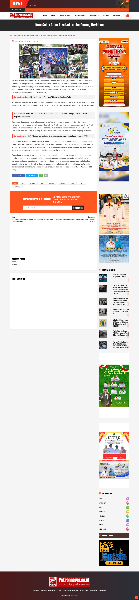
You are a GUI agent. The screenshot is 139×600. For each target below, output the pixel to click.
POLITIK (81, 183)
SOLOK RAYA (17, 186)
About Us (44, 591)
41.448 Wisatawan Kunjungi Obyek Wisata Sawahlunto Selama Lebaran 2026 (56, 136)
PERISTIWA (62, 183)
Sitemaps (36, 591)
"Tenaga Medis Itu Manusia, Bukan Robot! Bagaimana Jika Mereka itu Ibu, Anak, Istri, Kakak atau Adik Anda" (120, 345)
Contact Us (51, 591)
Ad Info (59, 591)
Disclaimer (93, 591)
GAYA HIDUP (32, 183)
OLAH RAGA (51, 183)
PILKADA (72, 183)
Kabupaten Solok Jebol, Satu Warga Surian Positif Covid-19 (121, 311)
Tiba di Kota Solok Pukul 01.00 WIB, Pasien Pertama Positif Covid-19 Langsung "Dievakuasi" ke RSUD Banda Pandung (121, 289)
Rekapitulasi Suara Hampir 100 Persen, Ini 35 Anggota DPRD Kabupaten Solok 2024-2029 (120, 323)
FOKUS (22, 183)
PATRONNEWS (74, 595)
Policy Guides (83, 591)
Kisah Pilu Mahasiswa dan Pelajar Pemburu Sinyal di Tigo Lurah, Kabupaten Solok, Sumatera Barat (120, 301)
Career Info (102, 591)
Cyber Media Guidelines (70, 591)
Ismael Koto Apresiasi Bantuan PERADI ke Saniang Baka (48, 97)
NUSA (42, 183)
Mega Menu (117, 15)
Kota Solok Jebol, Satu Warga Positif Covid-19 (119, 275)
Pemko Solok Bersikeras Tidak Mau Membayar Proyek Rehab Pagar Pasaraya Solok (121, 333)
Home (45, 15)
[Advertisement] (53, 241)
